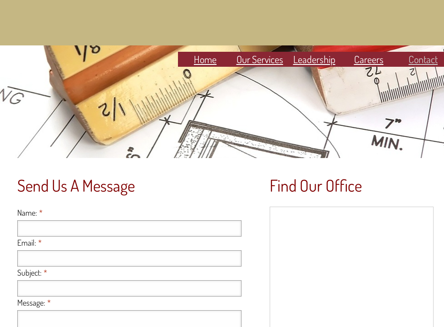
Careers (369, 59)
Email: (29, 243)
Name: (30, 213)
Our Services (260, 59)
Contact (423, 59)
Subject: (32, 272)
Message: (34, 302)
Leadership (314, 59)
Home (205, 59)
